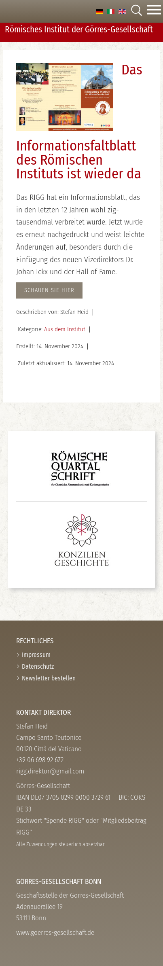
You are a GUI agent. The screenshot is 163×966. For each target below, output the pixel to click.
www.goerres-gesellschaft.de (55, 932)
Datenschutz (38, 666)
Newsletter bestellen (49, 678)
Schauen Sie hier (49, 290)
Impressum (36, 655)
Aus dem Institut (64, 329)
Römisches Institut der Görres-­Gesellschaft (79, 29)
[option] (99, 11)
